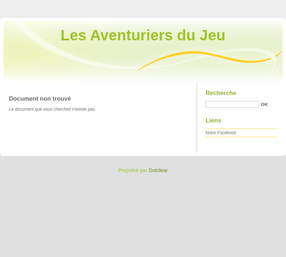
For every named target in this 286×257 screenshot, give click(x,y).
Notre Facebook (221, 132)
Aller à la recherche (265, 4)
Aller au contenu (198, 4)
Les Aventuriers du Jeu (142, 35)
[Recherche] (232, 104)
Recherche (221, 93)
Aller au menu (230, 4)
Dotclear (158, 170)
